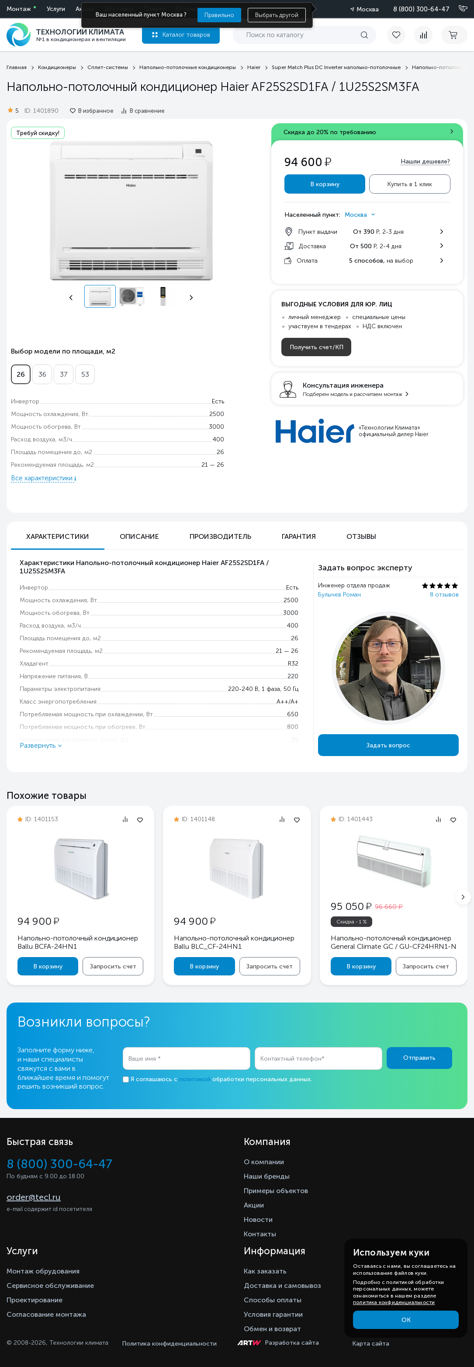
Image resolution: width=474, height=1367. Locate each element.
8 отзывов (444, 594)
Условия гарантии (273, 1314)
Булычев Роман (339, 594)
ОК (406, 1320)
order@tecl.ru (34, 1197)
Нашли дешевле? (425, 161)
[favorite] (400, 35)
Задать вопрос (388, 745)
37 (63, 374)
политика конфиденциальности (394, 1302)
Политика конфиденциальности (169, 1343)
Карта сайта (370, 1343)
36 (42, 374)
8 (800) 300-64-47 (421, 9)
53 (85, 374)
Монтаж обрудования (43, 1271)
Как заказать (265, 1271)
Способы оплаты (272, 1300)
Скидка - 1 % (351, 922)
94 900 (38, 921)
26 (21, 374)
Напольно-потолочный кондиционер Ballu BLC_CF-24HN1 (234, 942)
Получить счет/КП (316, 347)
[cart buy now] (454, 35)
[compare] (423, 35)
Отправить (419, 1058)
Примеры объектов (276, 1191)
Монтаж (19, 9)
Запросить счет (113, 966)
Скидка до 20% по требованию (330, 132)
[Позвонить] (457, 9)
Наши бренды (267, 1176)
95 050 (351, 906)
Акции (254, 1205)
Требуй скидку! (37, 133)
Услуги (56, 9)
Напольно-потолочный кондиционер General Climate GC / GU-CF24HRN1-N (394, 942)
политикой (195, 1079)
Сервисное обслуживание (50, 1285)
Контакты (260, 1234)
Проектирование (34, 1300)
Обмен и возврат (272, 1329)
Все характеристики (42, 478)
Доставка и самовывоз (282, 1285)
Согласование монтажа (46, 1314)
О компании (264, 1162)
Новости (258, 1219)
